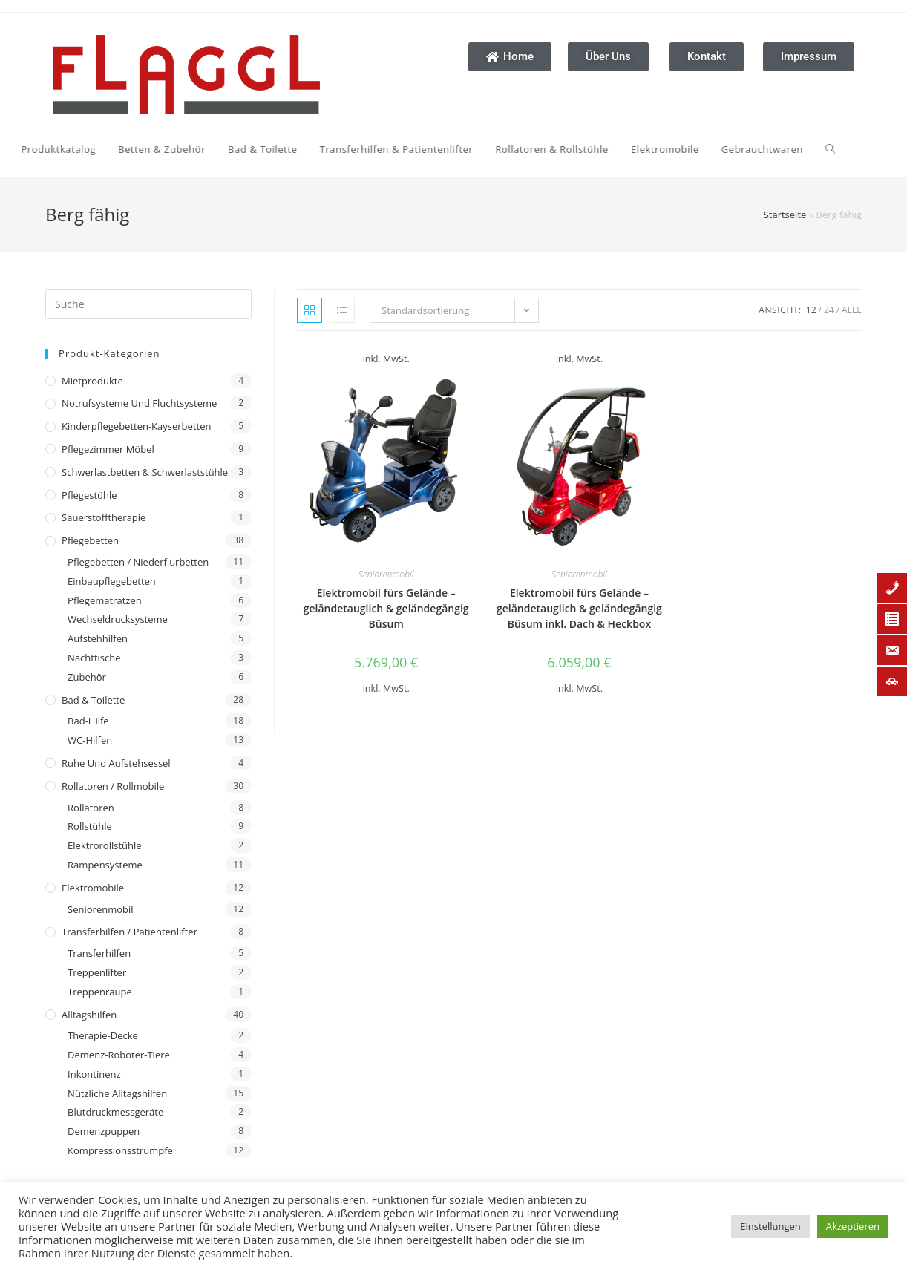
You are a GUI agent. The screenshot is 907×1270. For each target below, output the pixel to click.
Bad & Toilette (93, 700)
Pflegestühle (89, 495)
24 (829, 310)
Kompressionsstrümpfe (120, 1150)
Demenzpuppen (104, 1131)
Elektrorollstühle (104, 845)
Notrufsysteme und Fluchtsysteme (139, 403)
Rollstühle (90, 826)
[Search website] (682, 149)
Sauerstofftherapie (103, 517)
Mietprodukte (92, 380)
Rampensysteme (105, 864)
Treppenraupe (100, 991)
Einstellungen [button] (770, 1226)
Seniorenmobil (100, 909)
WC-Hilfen (90, 740)
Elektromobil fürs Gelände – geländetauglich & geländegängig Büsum (386, 608)
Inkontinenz (94, 1074)
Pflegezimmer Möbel (108, 449)
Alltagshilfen (89, 1014)
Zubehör (87, 677)
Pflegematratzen (105, 600)
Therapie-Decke (103, 1035)
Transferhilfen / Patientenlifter (129, 931)
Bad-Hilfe (88, 720)
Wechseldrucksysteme (118, 619)
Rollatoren (91, 807)
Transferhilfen (99, 953)
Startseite (785, 214)
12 (811, 310)
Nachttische (94, 657)
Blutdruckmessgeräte (115, 1112)
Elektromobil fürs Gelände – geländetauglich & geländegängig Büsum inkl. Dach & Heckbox (579, 608)
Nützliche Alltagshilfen (117, 1093)
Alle (852, 310)
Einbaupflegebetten (112, 581)
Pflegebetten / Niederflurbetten (138, 562)
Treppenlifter (97, 972)
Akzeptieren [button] (853, 1226)
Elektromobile (93, 887)
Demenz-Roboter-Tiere (119, 1054)
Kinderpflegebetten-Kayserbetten (136, 426)
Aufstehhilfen (98, 638)
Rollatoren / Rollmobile (113, 786)
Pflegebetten (90, 540)
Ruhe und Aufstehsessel (116, 763)
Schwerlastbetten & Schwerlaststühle (145, 472)
